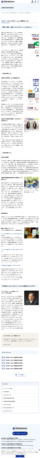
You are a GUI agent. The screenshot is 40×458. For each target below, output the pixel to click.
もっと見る (21, 375)
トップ (2, 12)
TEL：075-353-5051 (5, 450)
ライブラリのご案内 (7, 388)
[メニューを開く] (38, 1)
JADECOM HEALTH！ (7, 411)
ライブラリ (7, 12)
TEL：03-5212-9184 (29, 441)
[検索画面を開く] (35, 2)
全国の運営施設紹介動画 (8, 398)
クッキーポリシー (13, 456)
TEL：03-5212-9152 (29, 445)
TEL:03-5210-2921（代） (30, 439)
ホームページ (6, 344)
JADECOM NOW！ (13, 12)
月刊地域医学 (5, 392)
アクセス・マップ (20, 433)
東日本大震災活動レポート (8, 408)
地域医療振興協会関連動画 (8, 401)
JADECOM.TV (5, 395)
